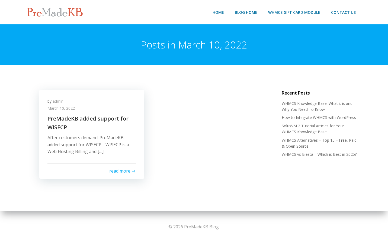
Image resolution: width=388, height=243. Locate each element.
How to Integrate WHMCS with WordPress (319, 117)
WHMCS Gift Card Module (294, 12)
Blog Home (246, 12)
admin (58, 101)
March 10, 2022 (61, 108)
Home (218, 12)
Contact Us (343, 12)
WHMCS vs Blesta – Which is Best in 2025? (319, 154)
